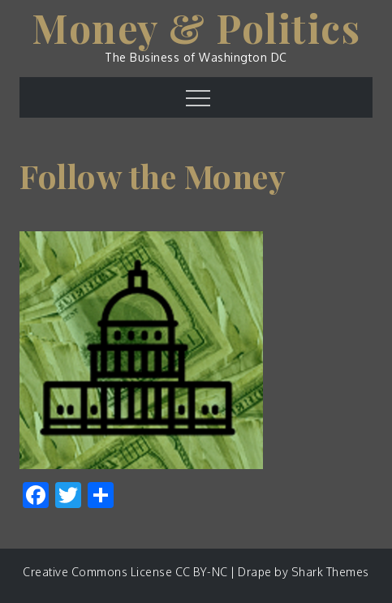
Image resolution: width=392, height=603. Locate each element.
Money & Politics (196, 28)
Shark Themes (330, 572)
